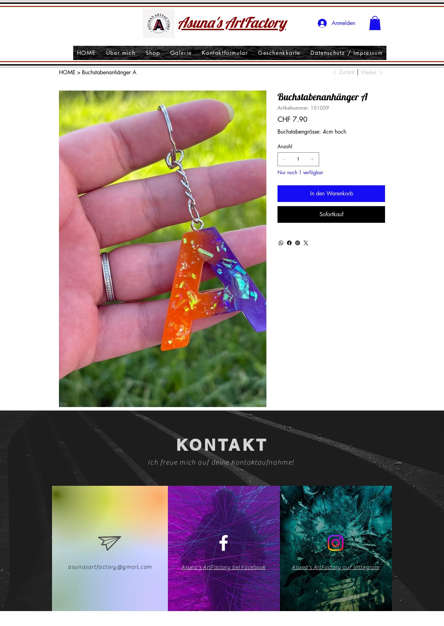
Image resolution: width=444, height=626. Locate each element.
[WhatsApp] (281, 242)
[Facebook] (289, 242)
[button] (375, 23)
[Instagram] (335, 542)
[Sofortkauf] (331, 214)
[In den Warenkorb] (331, 193)
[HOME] (67, 72)
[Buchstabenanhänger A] (109, 72)
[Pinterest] (297, 242)
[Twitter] (305, 242)
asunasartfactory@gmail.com (110, 567)
